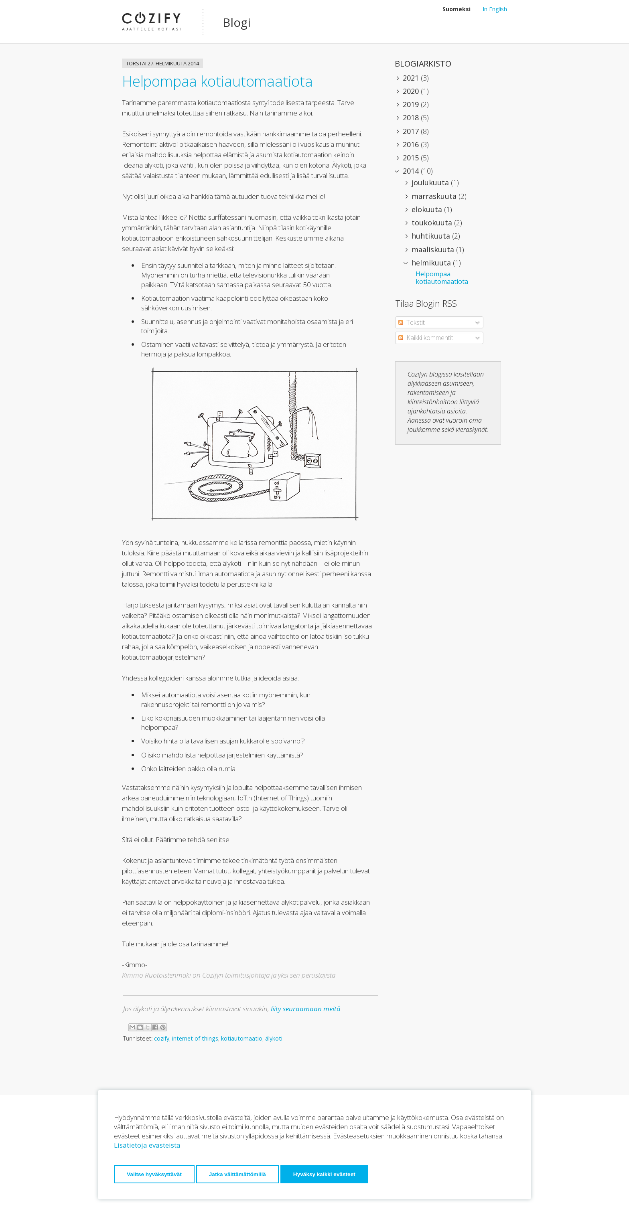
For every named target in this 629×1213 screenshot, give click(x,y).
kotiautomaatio (241, 1038)
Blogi (237, 22)
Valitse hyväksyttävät (154, 1174)
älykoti (273, 1038)
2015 (412, 157)
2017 (412, 131)
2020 (412, 91)
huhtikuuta (432, 236)
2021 (412, 78)
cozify (161, 1038)
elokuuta (428, 209)
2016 (412, 144)
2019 (412, 104)
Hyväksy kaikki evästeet (324, 1174)
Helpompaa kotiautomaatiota (217, 81)
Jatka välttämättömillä (237, 1174)
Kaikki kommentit (425, 337)
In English (495, 9)
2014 (412, 171)
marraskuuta (435, 196)
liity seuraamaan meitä (306, 1008)
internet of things (195, 1038)
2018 (412, 117)
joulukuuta (431, 182)
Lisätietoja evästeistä (147, 1145)
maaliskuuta (434, 249)
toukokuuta (433, 222)
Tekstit (411, 322)
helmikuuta (432, 262)
